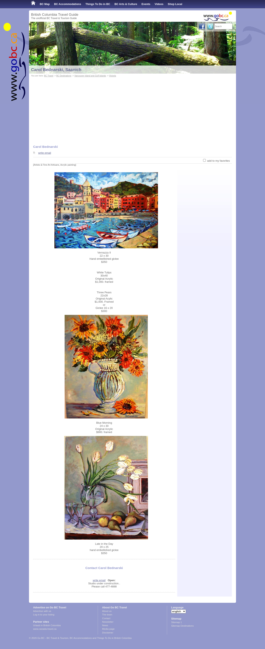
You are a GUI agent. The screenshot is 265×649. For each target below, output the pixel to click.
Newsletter (107, 622)
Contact (106, 618)
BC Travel (48, 76)
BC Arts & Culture (125, 4)
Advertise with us (42, 611)
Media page (108, 629)
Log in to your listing (43, 614)
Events (146, 4)
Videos (159, 4)
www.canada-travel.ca (45, 629)
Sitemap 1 (176, 622)
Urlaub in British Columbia (47, 625)
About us (106, 611)
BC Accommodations (67, 4)
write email (44, 152)
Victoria (112, 76)
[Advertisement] (132, 109)
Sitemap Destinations (182, 626)
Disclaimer (107, 632)
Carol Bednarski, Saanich (56, 69)
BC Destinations (63, 76)
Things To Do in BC (98, 4)
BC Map (45, 4)
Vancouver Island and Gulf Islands (90, 76)
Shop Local (175, 4)
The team (107, 614)
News (105, 625)
